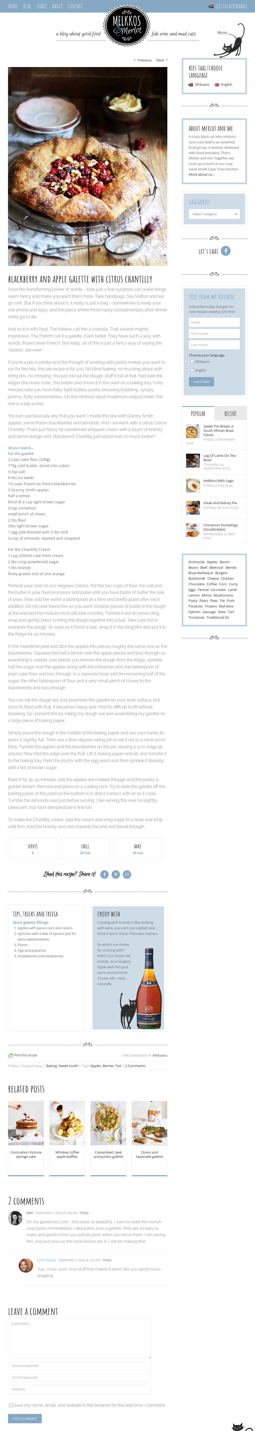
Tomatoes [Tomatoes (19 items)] (196, 617)
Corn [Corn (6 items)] (223, 584)
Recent (231, 414)
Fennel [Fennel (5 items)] (203, 590)
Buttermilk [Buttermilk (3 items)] (196, 579)
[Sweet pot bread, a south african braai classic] (193, 427)
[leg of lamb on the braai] (193, 457)
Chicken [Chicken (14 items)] (227, 579)
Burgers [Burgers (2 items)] (221, 573)
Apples (95, 1066)
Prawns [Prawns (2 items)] (211, 606)
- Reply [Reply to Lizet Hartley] (105, 1260)
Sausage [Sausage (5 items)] (209, 612)
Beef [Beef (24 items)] (203, 568)
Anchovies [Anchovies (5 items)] (196, 562)
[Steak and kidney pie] (193, 504)
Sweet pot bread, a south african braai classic (218, 430)
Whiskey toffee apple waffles (67, 1154)
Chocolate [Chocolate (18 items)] (196, 584)
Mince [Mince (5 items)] (206, 595)
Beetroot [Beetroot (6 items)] (216, 568)
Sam (29, 1213)
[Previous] (12, 1133)
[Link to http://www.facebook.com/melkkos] (226, 251)
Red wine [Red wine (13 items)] (226, 606)
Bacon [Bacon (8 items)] (225, 562)
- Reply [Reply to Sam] (82, 1213)
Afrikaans (159, 1055)
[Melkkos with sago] (193, 482)
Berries (108, 1066)
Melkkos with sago (218, 481)
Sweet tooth (68, 1066)
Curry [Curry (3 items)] (233, 584)
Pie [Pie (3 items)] (222, 601)
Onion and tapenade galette (149, 1154)
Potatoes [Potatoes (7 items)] (195, 606)
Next (160, 60)
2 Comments (135, 1066)
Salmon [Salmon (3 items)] (194, 612)
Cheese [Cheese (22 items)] (213, 579)
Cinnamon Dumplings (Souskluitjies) (220, 527)
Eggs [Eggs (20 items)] (192, 590)
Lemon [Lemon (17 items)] (194, 595)
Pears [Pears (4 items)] (203, 601)
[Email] (127, 874)
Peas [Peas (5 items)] (214, 601)
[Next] (163, 1133)
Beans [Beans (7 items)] (193, 568)
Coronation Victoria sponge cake (25, 1154)
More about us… (202, 174)
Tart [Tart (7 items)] (231, 612)
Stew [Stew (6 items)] (222, 612)
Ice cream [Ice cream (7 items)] (218, 590)
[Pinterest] (115, 874)
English (200, 370)
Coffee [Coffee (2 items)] (212, 584)
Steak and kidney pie (220, 503)
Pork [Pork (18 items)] (230, 601)
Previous (145, 60)
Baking (51, 1066)
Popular (198, 414)
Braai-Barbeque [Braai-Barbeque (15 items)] (200, 573)
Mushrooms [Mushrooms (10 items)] (223, 595)
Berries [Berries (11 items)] (231, 568)
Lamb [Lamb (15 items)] (232, 590)
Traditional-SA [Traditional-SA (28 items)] (218, 617)
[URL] (79, 1389)
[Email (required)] (79, 1377)
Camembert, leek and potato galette (108, 1154)
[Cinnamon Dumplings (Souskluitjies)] (193, 526)
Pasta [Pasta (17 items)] (192, 601)
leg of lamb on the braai (219, 458)
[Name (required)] (79, 1365)
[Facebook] (104, 874)
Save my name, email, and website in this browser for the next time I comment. (89, 1405)
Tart (118, 1066)
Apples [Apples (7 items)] (212, 562)
